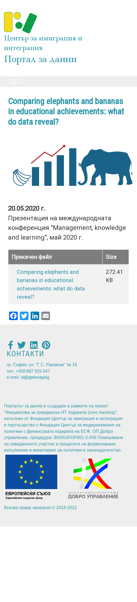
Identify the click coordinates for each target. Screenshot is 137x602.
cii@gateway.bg (35, 377)
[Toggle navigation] (13, 81)
